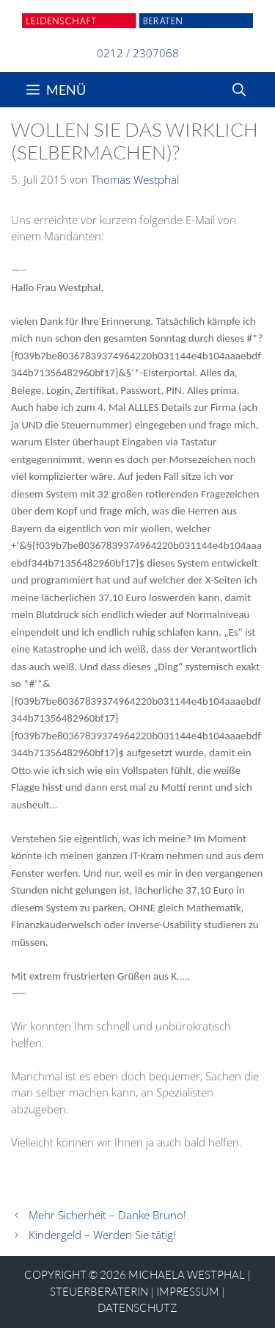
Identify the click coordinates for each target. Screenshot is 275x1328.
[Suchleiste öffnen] (239, 89)
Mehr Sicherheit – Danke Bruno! (107, 1214)
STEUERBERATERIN (99, 1292)
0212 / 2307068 (138, 53)
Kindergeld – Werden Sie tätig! (102, 1234)
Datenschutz (137, 1308)
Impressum (187, 1292)
